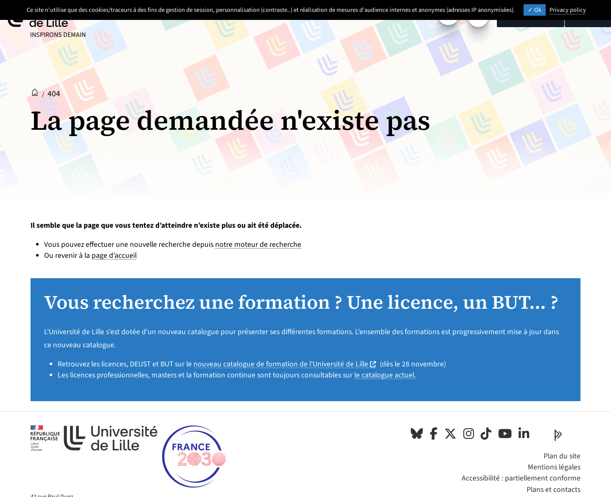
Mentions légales (554, 467)
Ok (534, 10)
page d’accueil (114, 255)
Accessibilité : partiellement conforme (521, 478)
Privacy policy (567, 10)
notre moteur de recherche (258, 244)
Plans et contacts (553, 489)
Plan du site (562, 456)
